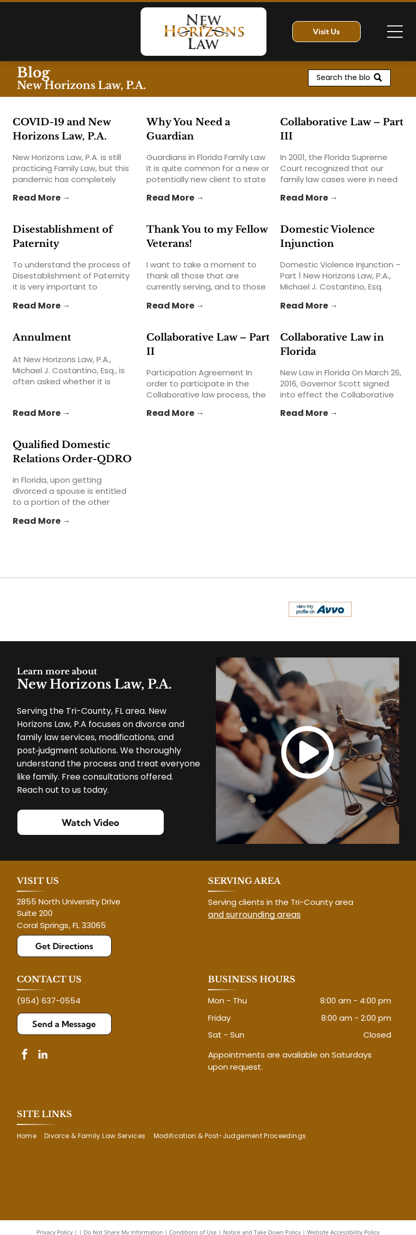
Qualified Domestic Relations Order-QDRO (72, 452)
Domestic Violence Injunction (327, 237)
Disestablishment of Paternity (63, 237)
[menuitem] (30, 1136)
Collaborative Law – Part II (208, 344)
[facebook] (25, 1056)
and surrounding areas (254, 915)
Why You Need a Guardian (188, 129)
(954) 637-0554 (49, 1000)
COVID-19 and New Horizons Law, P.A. (62, 129)
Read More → (42, 198)
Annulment (42, 337)
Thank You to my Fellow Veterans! (207, 237)
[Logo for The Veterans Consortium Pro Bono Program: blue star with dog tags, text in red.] (110, 610)
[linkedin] (43, 1056)
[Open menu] (395, 31)
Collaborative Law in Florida (332, 344)
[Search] (349, 77)
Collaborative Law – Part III (341, 129)
